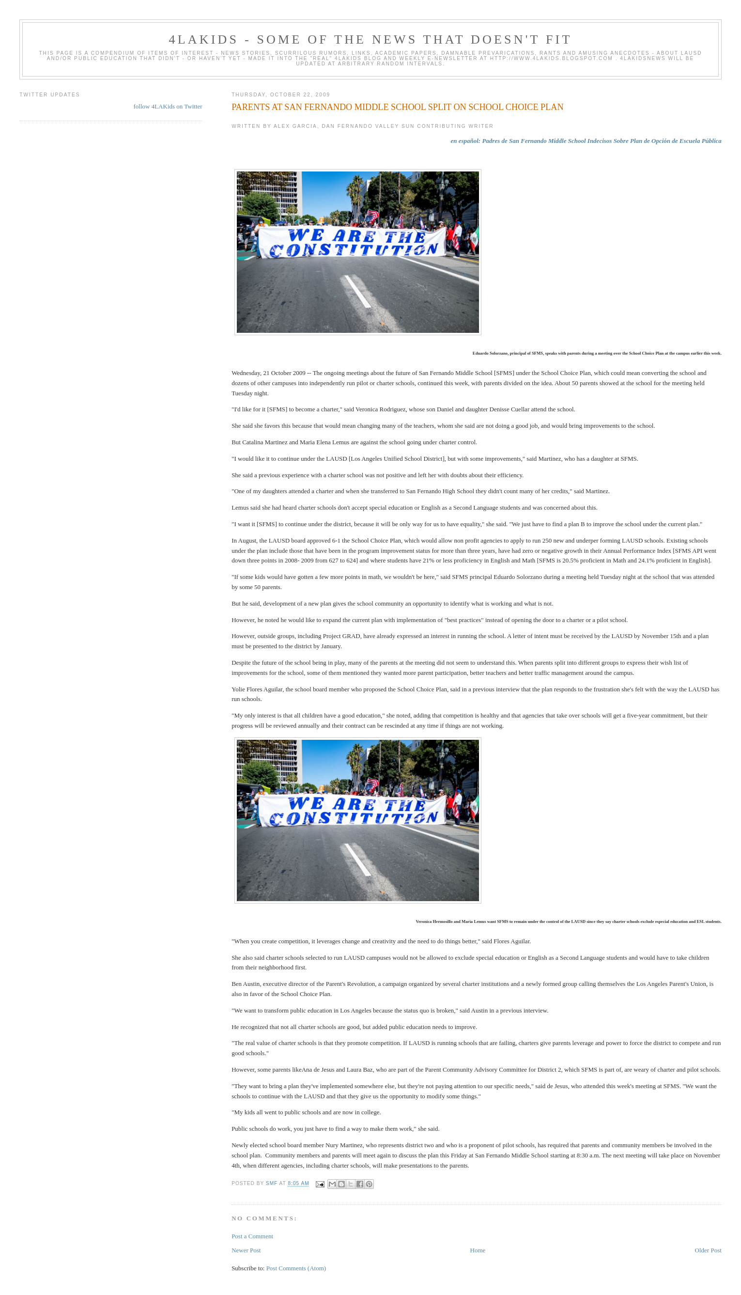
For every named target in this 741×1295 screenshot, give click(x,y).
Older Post (708, 1250)
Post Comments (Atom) (296, 1268)
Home (478, 1250)
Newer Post (246, 1250)
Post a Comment (252, 1236)
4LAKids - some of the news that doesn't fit (370, 39)
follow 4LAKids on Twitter (167, 106)
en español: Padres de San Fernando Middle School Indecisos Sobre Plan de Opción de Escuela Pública (585, 140)
